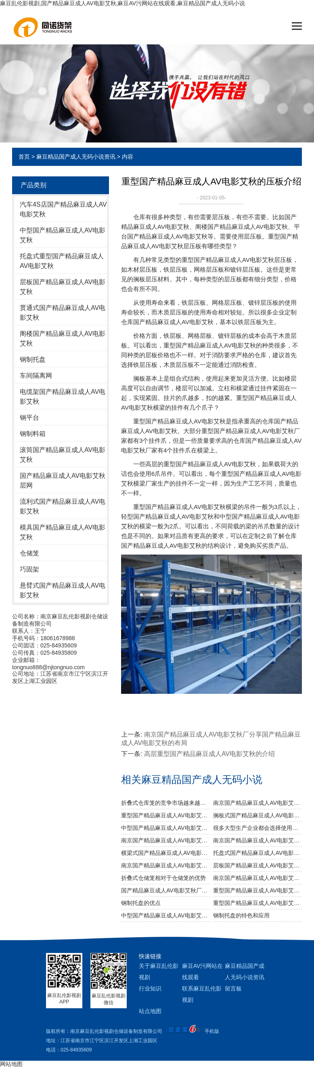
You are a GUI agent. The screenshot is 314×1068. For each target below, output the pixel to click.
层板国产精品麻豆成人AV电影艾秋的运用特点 (257, 865)
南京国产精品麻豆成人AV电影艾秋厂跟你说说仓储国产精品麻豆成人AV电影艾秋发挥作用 (257, 840)
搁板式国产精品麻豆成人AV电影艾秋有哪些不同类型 (257, 815)
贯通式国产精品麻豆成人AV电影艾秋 (62, 312)
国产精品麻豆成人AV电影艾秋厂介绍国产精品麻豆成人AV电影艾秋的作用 (165, 890)
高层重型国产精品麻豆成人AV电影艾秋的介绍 (209, 753)
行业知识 (150, 988)
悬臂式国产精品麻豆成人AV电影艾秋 (62, 590)
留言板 (233, 988)
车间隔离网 (36, 375)
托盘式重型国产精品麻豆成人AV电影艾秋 (62, 261)
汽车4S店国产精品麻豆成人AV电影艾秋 (63, 209)
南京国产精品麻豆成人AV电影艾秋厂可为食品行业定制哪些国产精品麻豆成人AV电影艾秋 (257, 803)
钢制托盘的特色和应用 (241, 915)
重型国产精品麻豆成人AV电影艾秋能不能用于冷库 (257, 903)
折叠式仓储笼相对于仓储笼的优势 (163, 878)
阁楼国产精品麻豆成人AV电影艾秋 (62, 338)
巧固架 (29, 569)
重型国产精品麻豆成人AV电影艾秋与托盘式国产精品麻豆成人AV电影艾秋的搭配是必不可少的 (165, 815)
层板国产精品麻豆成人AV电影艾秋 (62, 287)
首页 (24, 156)
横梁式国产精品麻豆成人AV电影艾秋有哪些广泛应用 (165, 853)
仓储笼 (29, 553)
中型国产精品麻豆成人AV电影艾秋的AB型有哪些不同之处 (165, 828)
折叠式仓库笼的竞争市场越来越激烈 (165, 803)
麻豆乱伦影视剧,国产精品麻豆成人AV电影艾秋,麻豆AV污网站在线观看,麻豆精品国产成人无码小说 (122, 3)
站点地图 (150, 1011)
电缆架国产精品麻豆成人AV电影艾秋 (62, 396)
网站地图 (11, 1064)
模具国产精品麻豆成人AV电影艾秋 (62, 532)
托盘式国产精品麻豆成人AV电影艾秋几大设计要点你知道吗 (257, 853)
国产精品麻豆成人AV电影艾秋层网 (62, 480)
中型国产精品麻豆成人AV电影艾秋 (62, 235)
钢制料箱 (33, 433)
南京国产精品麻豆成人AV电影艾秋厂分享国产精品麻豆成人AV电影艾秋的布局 (165, 865)
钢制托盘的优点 (141, 903)
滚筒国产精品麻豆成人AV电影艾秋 (62, 454)
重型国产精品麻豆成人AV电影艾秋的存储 (257, 890)
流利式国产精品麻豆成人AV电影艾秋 (62, 506)
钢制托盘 (33, 359)
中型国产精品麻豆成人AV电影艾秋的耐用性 (165, 915)
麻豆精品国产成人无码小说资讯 (75, 156)
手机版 (212, 1031)
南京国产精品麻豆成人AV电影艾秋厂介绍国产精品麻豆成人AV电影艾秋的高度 (257, 878)
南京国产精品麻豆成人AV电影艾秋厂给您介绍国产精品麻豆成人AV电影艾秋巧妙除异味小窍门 (165, 840)
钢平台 (29, 417)
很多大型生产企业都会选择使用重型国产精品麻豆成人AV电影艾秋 (257, 828)
